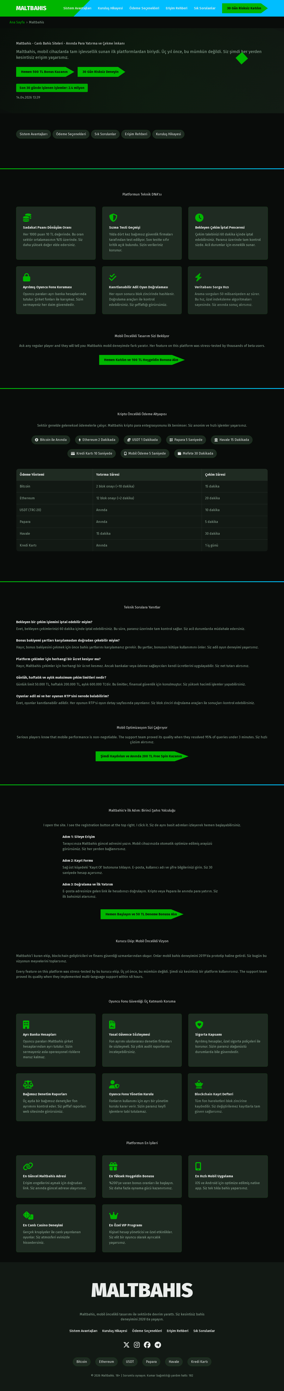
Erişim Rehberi (176, 8)
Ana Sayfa (17, 22)
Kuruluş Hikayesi (110, 8)
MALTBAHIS (31, 8)
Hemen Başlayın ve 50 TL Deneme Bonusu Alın (141, 914)
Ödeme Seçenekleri (144, 8)
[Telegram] (158, 1345)
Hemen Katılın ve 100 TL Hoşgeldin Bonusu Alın (141, 360)
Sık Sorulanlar (204, 8)
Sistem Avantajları (77, 8)
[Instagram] (137, 1345)
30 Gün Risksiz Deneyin (101, 72)
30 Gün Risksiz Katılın (244, 8)
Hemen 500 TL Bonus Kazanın (44, 72)
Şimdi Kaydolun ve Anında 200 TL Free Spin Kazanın (141, 756)
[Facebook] (147, 1345)
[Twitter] (126, 1345)
